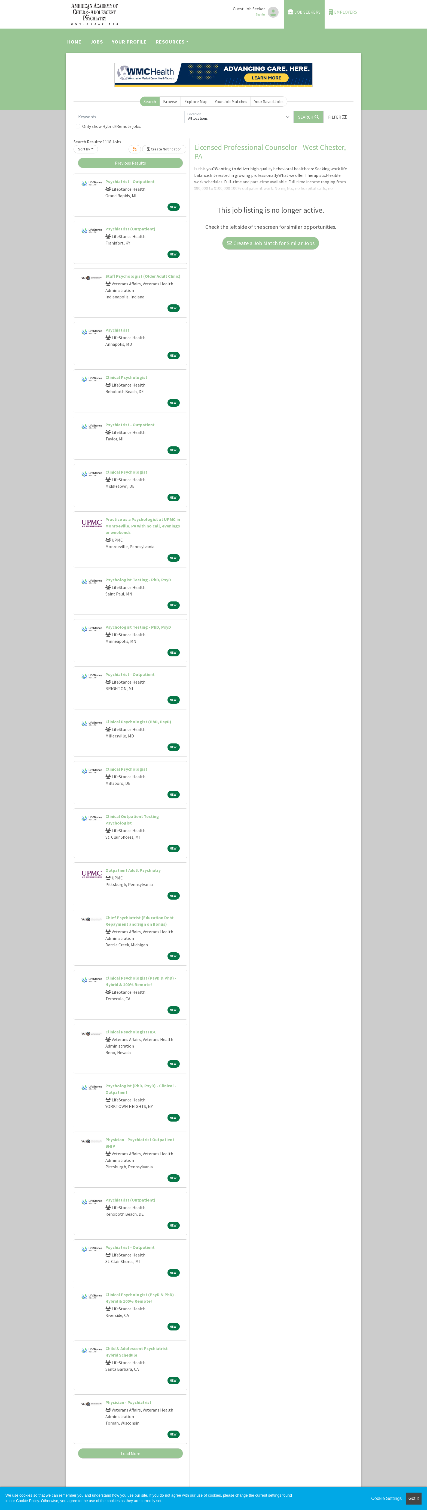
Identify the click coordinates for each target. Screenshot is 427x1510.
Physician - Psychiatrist (128, 1402)
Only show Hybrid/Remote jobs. (111, 126)
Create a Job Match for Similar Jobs (271, 243)
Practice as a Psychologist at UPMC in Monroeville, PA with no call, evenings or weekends (142, 526)
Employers (343, 12)
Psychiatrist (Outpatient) (130, 228)
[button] (337, 117)
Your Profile (129, 42)
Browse (170, 101)
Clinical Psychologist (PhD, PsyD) (138, 721)
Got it (413, 1498)
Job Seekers (304, 12)
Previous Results (130, 163)
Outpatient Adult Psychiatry (133, 870)
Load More (130, 1453)
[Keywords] (130, 117)
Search (150, 101)
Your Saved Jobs (268, 101)
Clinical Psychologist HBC (131, 1032)
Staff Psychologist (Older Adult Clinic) (143, 276)
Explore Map (196, 101)
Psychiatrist (117, 330)
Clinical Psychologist (126, 377)
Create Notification (164, 149)
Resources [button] (170, 42)
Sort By (84, 149)
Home (74, 42)
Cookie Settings (386, 1498)
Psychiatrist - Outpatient (130, 181)
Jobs (96, 42)
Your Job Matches (231, 101)
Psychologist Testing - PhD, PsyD (138, 579)
